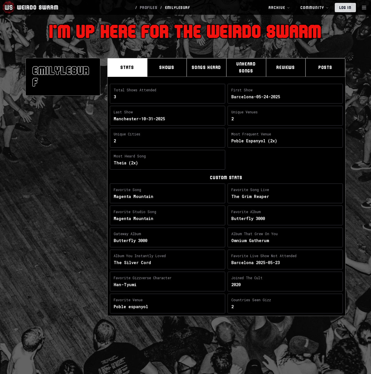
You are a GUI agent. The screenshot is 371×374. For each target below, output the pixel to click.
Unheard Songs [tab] (246, 67)
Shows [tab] (166, 67)
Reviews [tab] (286, 67)
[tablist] (226, 67)
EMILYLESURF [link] (177, 7)
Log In (345, 7)
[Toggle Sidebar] (364, 7)
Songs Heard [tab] (206, 67)
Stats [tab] (127, 67)
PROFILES (148, 7)
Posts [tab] (325, 67)
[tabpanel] (226, 200)
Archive (279, 8)
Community (315, 8)
